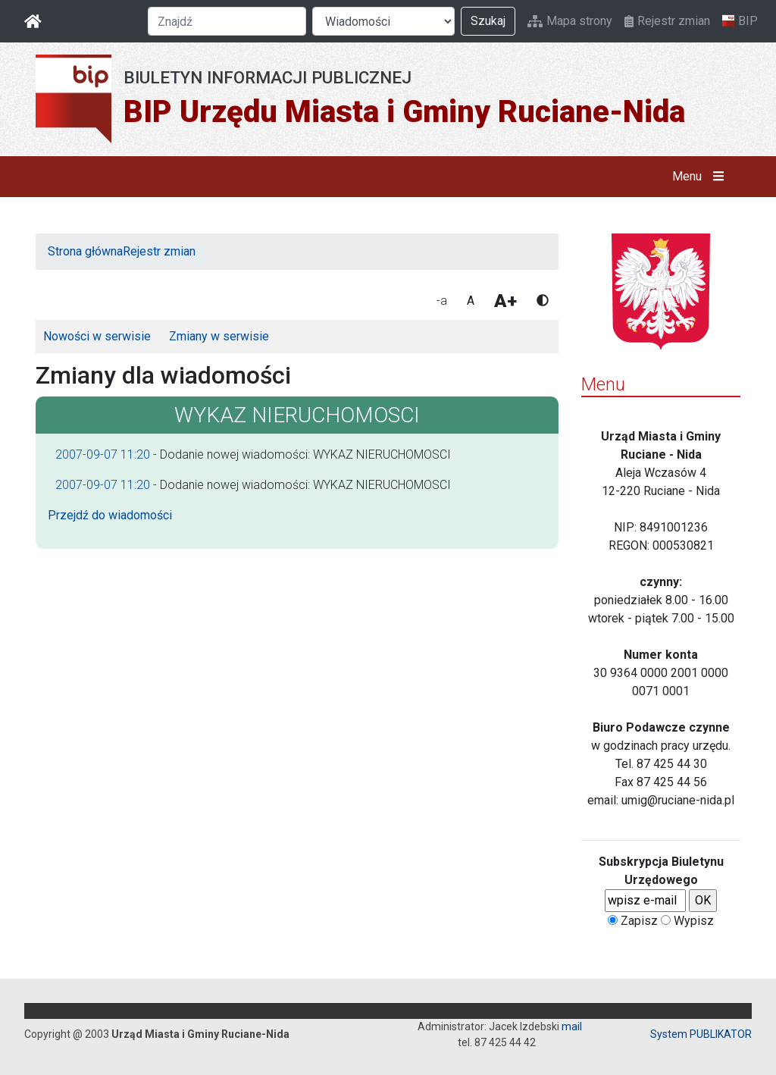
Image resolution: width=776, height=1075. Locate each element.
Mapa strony (569, 21)
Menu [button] (701, 177)
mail (572, 1026)
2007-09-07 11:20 (102, 454)
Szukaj (488, 21)
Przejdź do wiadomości (110, 515)
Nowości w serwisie (97, 336)
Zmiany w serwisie (219, 336)
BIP (740, 21)
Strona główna (85, 251)
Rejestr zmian (667, 21)
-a (441, 300)
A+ (505, 301)
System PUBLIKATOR (701, 1034)
